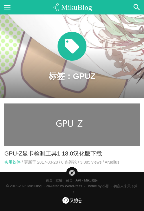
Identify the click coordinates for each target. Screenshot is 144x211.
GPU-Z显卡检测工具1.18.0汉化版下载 (53, 153)
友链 (59, 180)
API (78, 180)
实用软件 (12, 162)
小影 (105, 186)
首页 (49, 180)
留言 (69, 180)
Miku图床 (91, 180)
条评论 (69, 162)
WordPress (73, 186)
